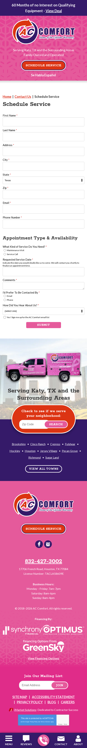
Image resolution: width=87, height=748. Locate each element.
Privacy (60, 724)
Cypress (55, 444)
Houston (30, 450)
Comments (10, 280)
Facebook (39, 544)
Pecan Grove (70, 450)
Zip (5, 187)
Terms (65, 724)
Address (8, 145)
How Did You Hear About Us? (21, 305)
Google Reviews (48, 544)
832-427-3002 (43, 741)
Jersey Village (48, 450)
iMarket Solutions (25, 709)
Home (7, 97)
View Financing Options (43, 658)
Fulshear (70, 444)
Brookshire (19, 444)
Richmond (34, 457)
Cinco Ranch (38, 444)
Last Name (10, 130)
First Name (10, 115)
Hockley (15, 450)
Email (7, 202)
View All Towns (43, 469)
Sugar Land (52, 457)
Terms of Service (45, 721)
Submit (43, 325)
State (7, 174)
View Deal (54, 11)
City (6, 159)
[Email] (38, 685)
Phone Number (12, 217)
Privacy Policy (34, 721)
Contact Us (23, 97)
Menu (9, 744)
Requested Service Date (18, 259)
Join (59, 685)
